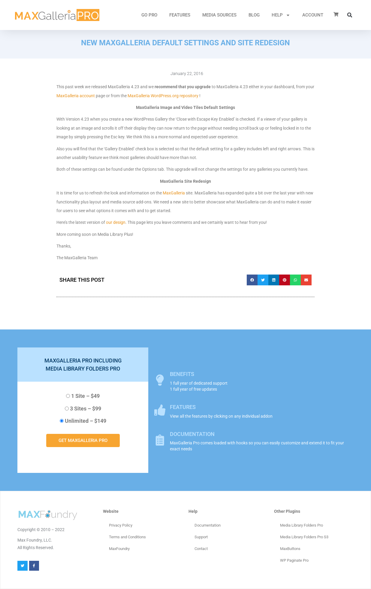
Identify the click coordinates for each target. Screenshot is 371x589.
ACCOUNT (312, 15)
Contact (201, 548)
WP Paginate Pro (294, 560)
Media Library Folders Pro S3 (304, 537)
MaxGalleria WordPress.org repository (163, 95)
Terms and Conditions (127, 537)
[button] (349, 15)
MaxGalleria (174, 193)
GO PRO (149, 15)
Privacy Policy (120, 525)
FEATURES (179, 15)
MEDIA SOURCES (219, 15)
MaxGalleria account (75, 95)
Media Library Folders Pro (301, 525)
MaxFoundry (119, 548)
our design (115, 222)
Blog (254, 15)
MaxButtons (290, 548)
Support (201, 537)
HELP (281, 15)
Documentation (208, 525)
